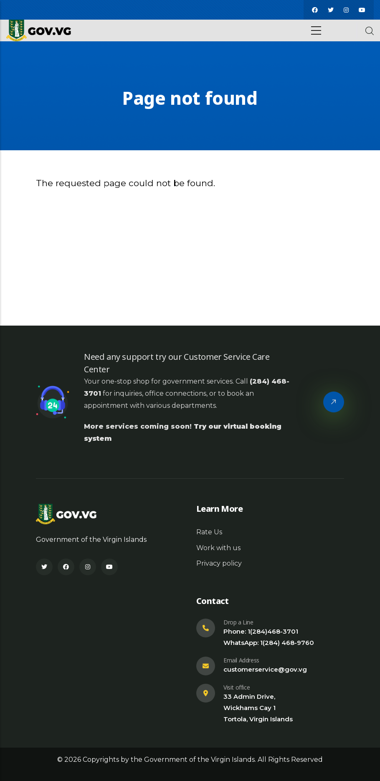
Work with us (218, 548)
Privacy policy (219, 563)
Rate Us (209, 532)
